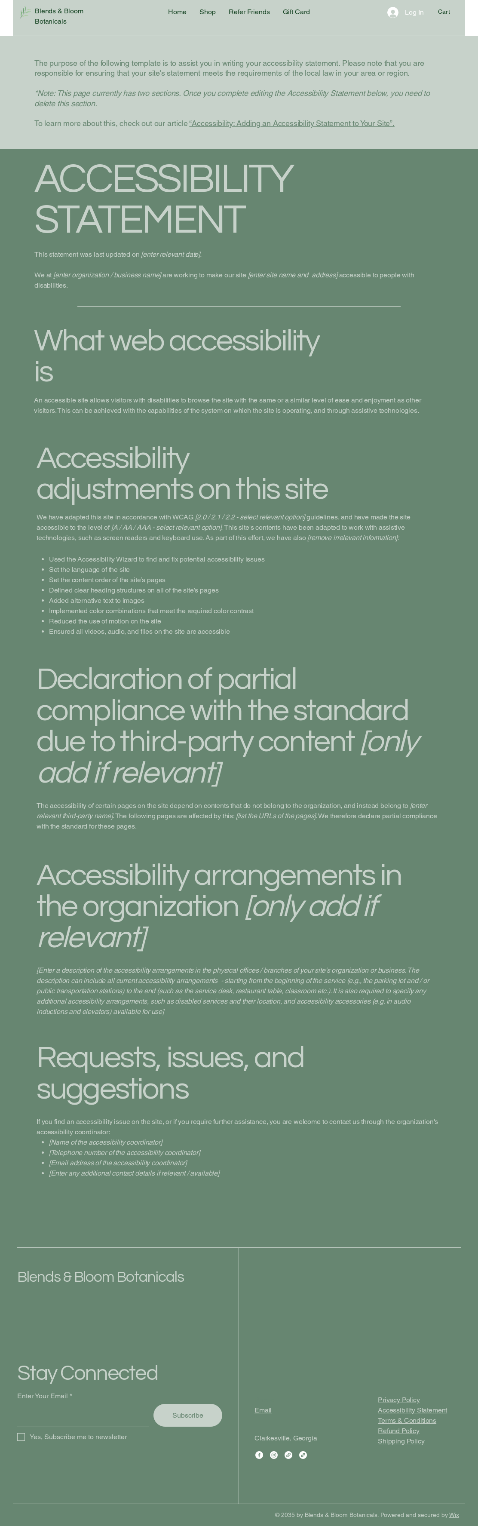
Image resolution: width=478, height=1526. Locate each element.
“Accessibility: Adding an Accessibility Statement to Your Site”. (291, 123)
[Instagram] (274, 1455)
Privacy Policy (399, 1400)
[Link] (288, 1455)
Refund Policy (399, 1431)
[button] (449, 11)
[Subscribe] (187, 1415)
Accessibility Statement (412, 1410)
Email (263, 1410)
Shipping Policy (401, 1441)
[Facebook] (259, 1455)
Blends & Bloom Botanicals (100, 1277)
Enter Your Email (42, 1396)
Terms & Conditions (407, 1420)
